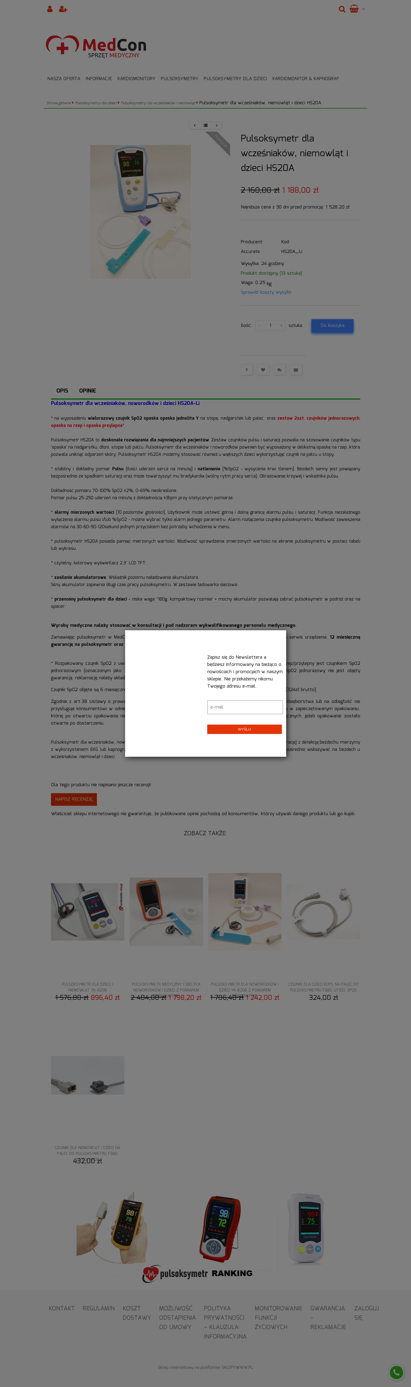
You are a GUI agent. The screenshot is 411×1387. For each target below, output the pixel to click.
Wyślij (244, 729)
